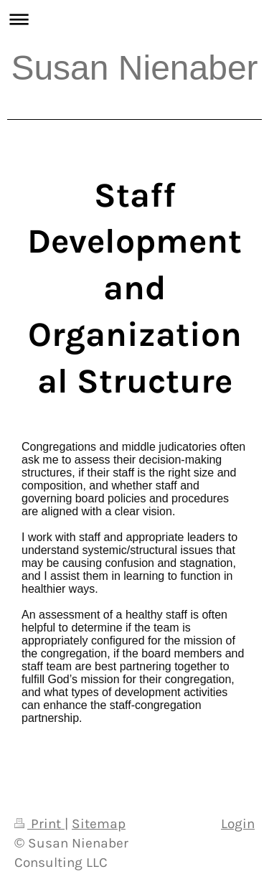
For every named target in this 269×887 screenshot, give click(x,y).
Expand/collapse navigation (134, 19)
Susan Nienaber (134, 68)
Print (39, 823)
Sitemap (99, 823)
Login (238, 823)
